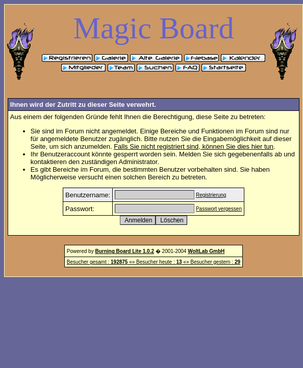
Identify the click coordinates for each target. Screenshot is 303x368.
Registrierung (211, 195)
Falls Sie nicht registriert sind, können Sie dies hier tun (193, 146)
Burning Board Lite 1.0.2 (124, 251)
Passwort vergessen (219, 209)
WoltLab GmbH (206, 251)
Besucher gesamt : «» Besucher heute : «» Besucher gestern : (153, 262)
